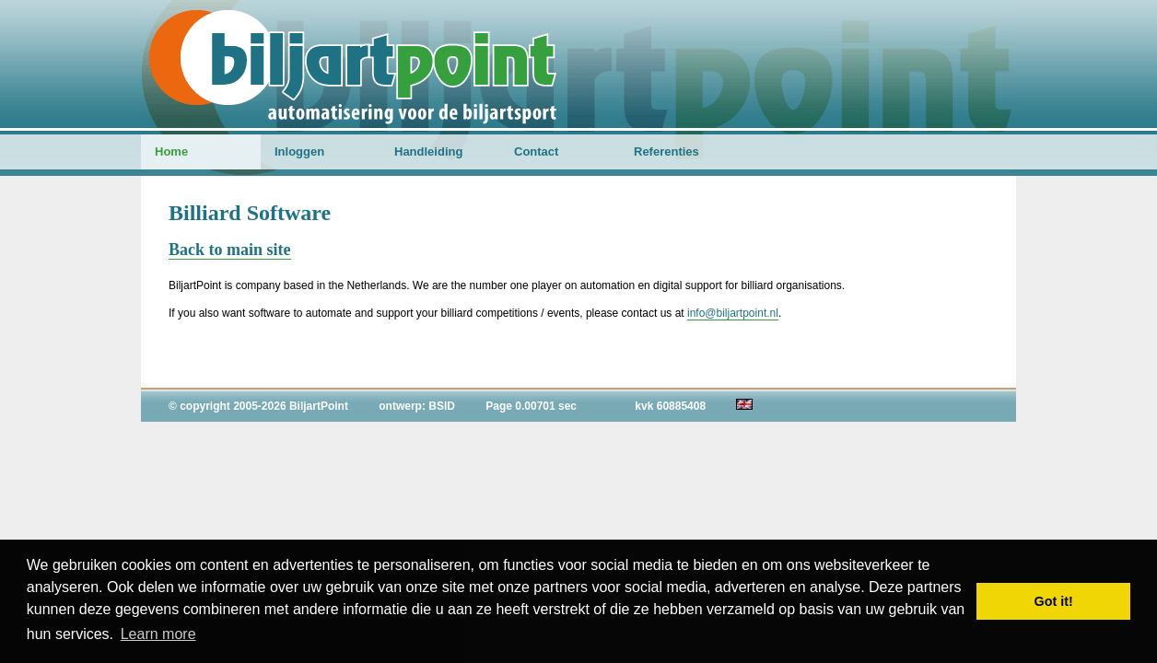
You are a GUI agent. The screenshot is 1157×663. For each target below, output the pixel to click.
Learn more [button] (158, 634)
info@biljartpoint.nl (732, 313)
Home (171, 151)
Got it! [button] (1053, 601)
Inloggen (299, 151)
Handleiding (428, 151)
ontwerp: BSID (417, 406)
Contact (536, 151)
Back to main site (230, 249)
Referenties (666, 151)
